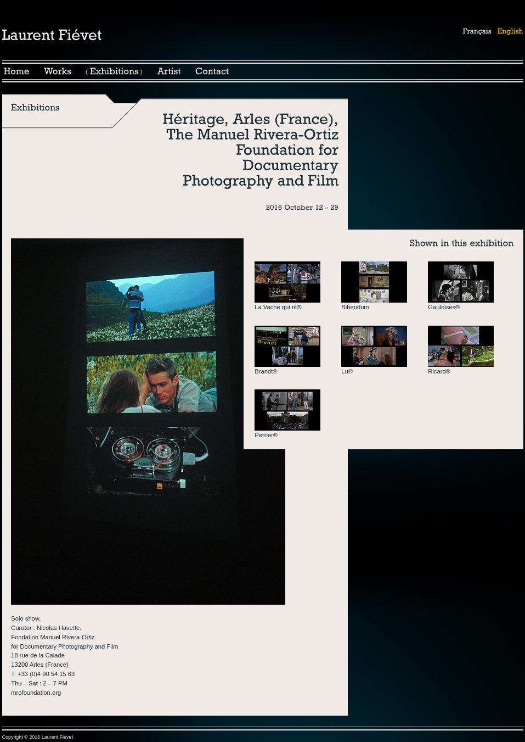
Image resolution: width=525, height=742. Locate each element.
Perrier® (266, 435)
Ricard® (439, 371)
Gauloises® (444, 307)
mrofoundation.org (36, 692)
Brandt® (266, 371)
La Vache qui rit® (278, 307)
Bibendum (355, 307)
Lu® (347, 371)
